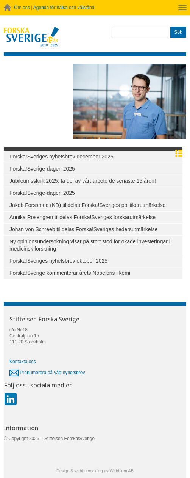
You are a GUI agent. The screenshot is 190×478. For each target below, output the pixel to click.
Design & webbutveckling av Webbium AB (95, 471)
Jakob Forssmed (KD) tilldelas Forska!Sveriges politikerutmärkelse (87, 205)
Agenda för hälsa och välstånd (63, 7)
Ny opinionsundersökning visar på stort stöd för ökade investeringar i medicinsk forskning (89, 245)
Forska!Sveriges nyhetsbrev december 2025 (61, 157)
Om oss (22, 7)
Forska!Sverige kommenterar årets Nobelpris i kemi (69, 273)
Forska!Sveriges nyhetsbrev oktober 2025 (58, 261)
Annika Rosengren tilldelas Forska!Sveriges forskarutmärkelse (82, 217)
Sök (178, 32)
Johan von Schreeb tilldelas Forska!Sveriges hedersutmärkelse (83, 229)
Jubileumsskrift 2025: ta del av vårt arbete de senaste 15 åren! (82, 181)
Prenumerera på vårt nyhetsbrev (47, 372)
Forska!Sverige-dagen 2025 (42, 169)
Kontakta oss (22, 361)
